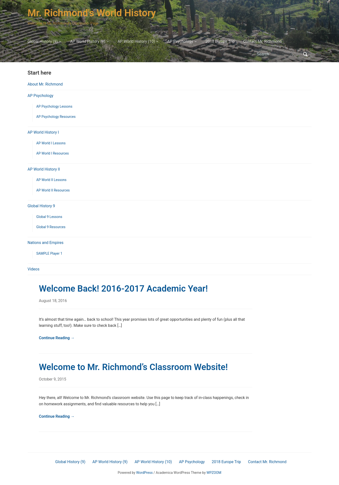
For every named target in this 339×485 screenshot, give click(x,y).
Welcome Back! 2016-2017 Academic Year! (123, 289)
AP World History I (43, 132)
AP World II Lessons (51, 180)
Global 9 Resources (51, 227)
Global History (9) (43, 41)
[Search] (278, 54)
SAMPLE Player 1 (49, 253)
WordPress (144, 473)
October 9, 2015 (52, 379)
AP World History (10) (136, 41)
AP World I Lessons (51, 143)
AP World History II (44, 169)
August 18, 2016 (53, 300)
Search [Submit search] (305, 54)
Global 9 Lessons (49, 217)
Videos (34, 269)
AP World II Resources (53, 190)
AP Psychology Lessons (54, 106)
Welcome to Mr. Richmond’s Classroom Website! (133, 367)
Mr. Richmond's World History (92, 13)
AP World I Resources (52, 153)
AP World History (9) (87, 41)
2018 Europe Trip (220, 41)
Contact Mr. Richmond (262, 41)
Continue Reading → (56, 338)
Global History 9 (41, 206)
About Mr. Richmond (45, 84)
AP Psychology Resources (56, 117)
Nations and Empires (46, 242)
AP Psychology (180, 41)
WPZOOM (214, 473)
